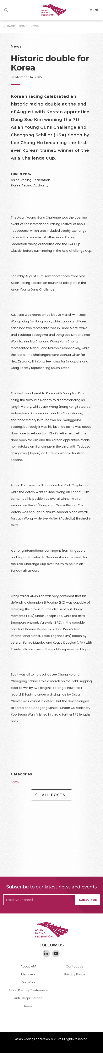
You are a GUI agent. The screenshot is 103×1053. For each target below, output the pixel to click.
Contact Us (74, 966)
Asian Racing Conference (28, 990)
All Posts (53, 795)
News (35, 26)
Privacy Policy (74, 974)
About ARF (28, 966)
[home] (51, 10)
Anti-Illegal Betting (28, 998)
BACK (11, 26)
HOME (23, 26)
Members (28, 974)
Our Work (28, 982)
